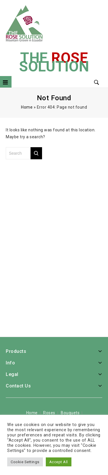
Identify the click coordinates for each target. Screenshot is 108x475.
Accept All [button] (58, 462)
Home (27, 107)
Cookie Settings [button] (25, 462)
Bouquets (70, 412)
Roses (49, 412)
